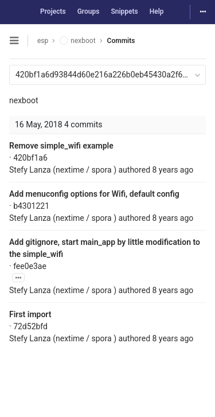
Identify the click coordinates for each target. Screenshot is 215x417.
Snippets (124, 11)
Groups (88, 11)
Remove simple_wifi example (61, 145)
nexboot (23, 100)
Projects (53, 11)
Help (157, 11)
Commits (121, 41)
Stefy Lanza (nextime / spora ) (62, 169)
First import (30, 314)
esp (42, 41)
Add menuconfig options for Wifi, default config (94, 193)
